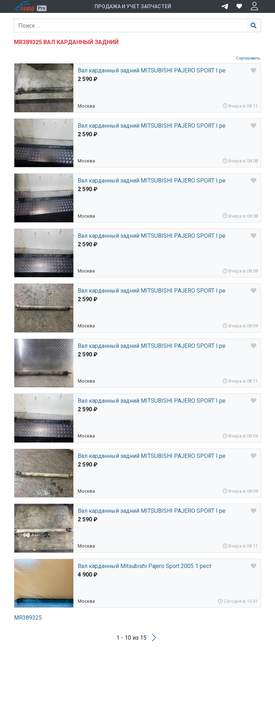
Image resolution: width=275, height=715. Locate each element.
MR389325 (28, 617)
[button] (254, 6)
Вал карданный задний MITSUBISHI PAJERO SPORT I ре (152, 70)
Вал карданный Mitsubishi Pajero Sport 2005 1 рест (145, 566)
